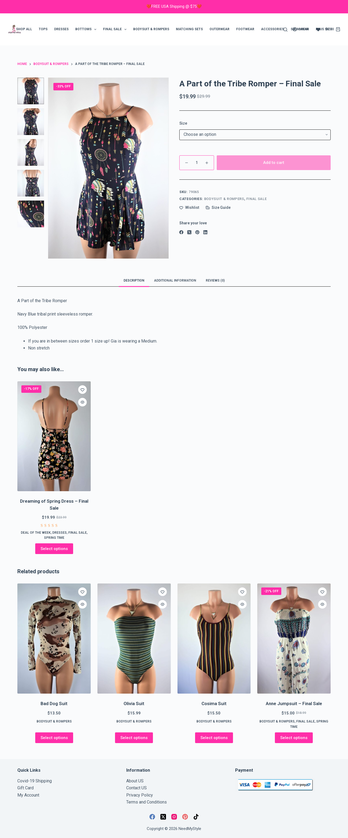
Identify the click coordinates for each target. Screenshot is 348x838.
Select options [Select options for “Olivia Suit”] (134, 737)
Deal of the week (36, 533)
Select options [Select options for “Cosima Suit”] (214, 737)
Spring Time (54, 538)
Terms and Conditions (146, 802)
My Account (28, 795)
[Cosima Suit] (214, 638)
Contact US (136, 787)
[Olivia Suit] (134, 638)
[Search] (285, 30)
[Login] (301, 29)
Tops (43, 29)
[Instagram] (174, 817)
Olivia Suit (134, 703)
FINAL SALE (116, 29)
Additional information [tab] (175, 280)
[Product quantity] (196, 162)
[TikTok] (196, 817)
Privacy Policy (139, 795)
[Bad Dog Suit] (54, 638)
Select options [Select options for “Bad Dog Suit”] (54, 737)
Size (183, 123)
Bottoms (86, 29)
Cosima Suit (214, 703)
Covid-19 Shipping (34, 780)
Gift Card (25, 787)
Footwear (245, 29)
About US (135, 780)
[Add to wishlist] (189, 208)
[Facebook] (181, 232)
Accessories (272, 29)
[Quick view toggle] (82, 402)
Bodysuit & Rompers (151, 29)
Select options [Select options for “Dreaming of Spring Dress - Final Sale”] (54, 548)
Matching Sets (189, 29)
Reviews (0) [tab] (215, 280)
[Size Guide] (218, 208)
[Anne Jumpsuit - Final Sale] (294, 638)
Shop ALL (24, 29)
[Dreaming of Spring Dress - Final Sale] (54, 436)
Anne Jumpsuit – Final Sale (294, 703)
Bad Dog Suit (54, 703)
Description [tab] (134, 280)
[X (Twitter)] (189, 232)
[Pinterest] (197, 232)
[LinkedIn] (205, 232)
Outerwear (219, 29)
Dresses (61, 29)
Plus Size (324, 29)
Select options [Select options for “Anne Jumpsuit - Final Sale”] (293, 737)
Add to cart (273, 162)
